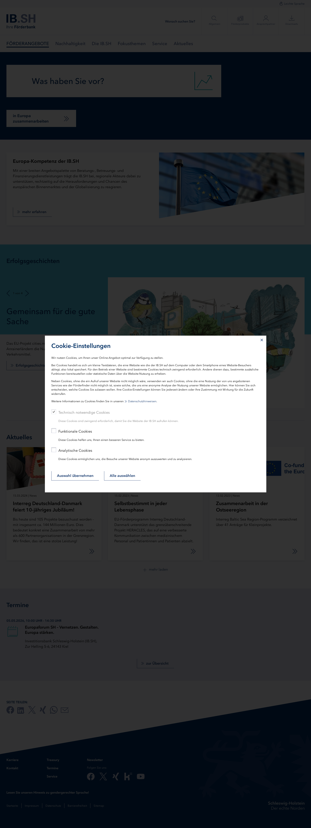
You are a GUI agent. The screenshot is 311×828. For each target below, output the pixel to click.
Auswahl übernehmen (75, 475)
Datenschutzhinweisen (142, 401)
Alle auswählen (122, 475)
